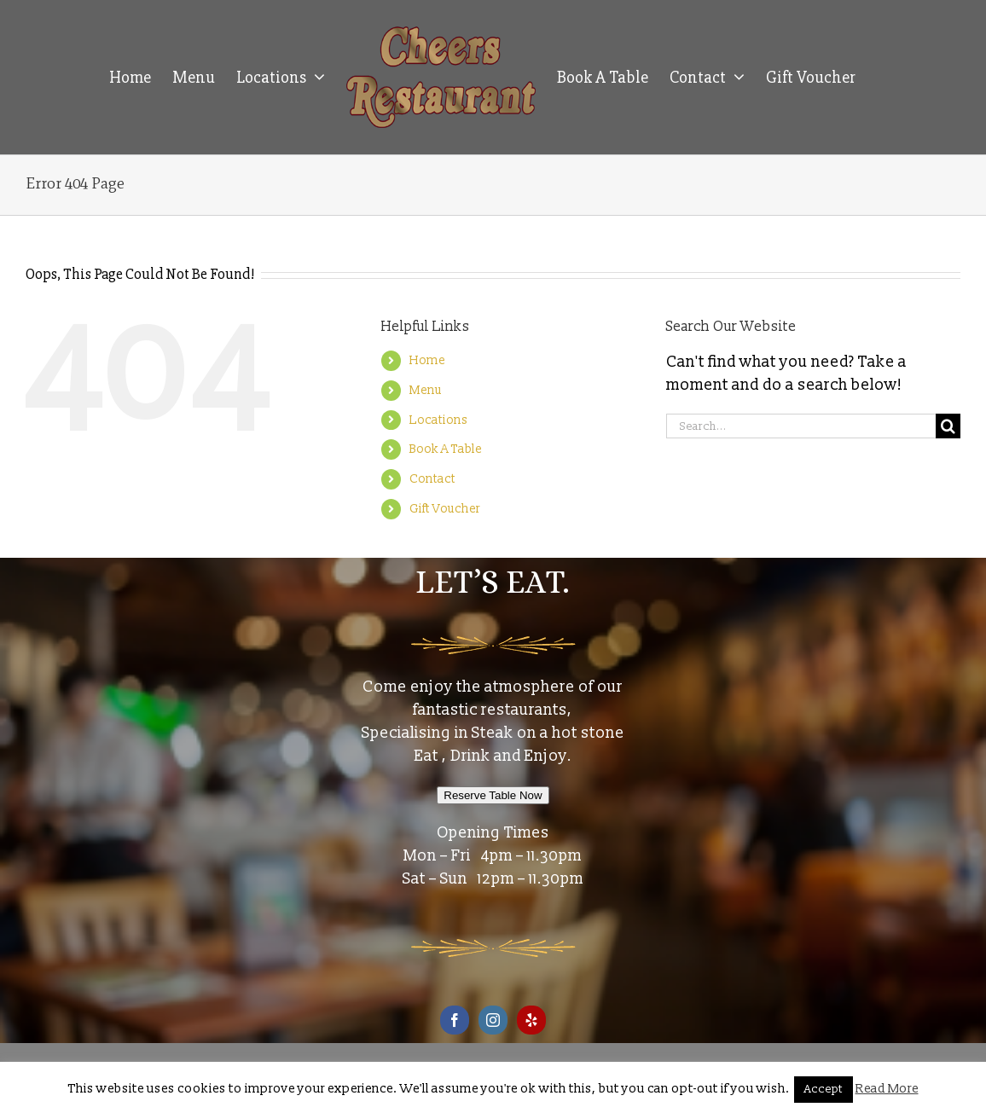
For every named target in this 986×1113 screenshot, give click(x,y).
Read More (887, 1089)
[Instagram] (493, 1020)
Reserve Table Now (493, 795)
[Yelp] (531, 1020)
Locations (438, 420)
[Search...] (801, 426)
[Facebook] (454, 1020)
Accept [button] (823, 1089)
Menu (425, 390)
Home (427, 360)
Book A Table (445, 449)
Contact (432, 479)
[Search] (948, 426)
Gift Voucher (444, 508)
